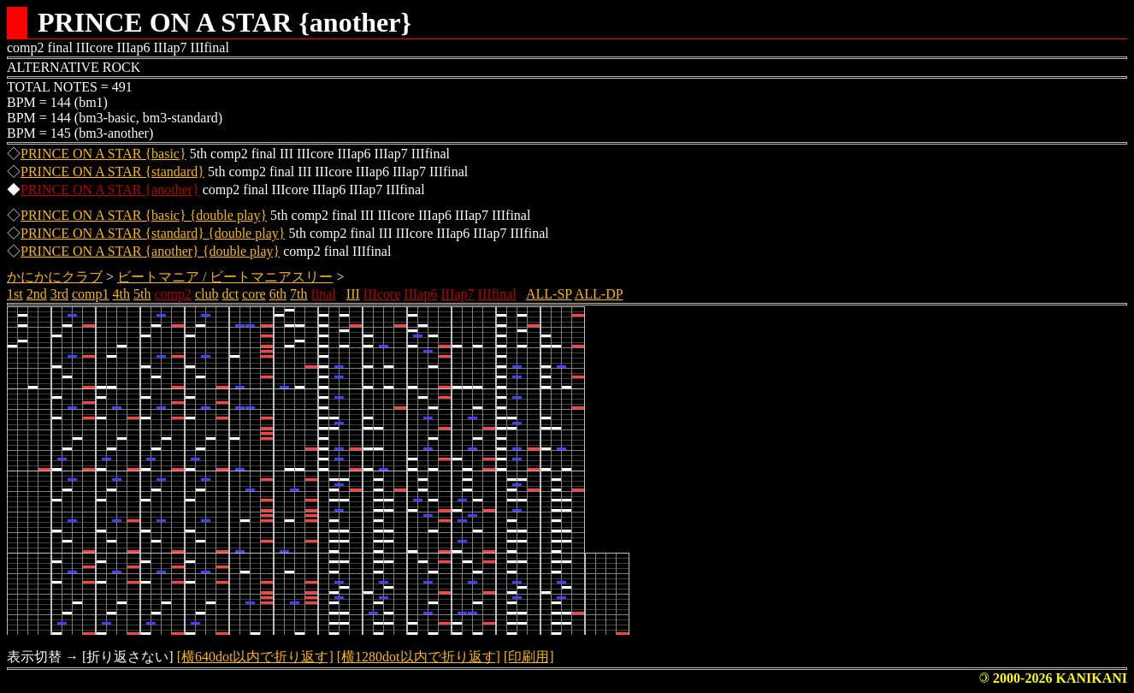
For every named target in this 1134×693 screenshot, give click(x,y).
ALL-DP (599, 294)
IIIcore (382, 294)
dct (230, 294)
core (254, 294)
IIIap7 (457, 294)
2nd (37, 294)
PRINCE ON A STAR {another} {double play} (150, 251)
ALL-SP (549, 294)
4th (121, 294)
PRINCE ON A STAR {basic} (103, 153)
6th (277, 294)
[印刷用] (529, 656)
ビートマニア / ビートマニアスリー (225, 277)
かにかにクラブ (55, 277)
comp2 (173, 294)
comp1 (90, 294)
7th (298, 294)
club (207, 294)
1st (15, 294)
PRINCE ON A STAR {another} (110, 189)
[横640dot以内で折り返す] (255, 656)
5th (142, 294)
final (323, 294)
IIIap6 (420, 294)
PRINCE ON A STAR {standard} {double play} (153, 233)
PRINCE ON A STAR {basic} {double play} (144, 215)
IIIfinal (497, 294)
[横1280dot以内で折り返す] (418, 656)
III (353, 294)
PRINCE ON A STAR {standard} (112, 171)
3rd (59, 294)
